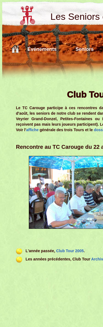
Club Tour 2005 (70, 251)
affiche (32, 130)
